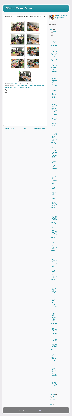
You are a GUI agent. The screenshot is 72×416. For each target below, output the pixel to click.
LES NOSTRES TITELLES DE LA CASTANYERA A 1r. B (54, 40)
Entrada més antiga (39, 128)
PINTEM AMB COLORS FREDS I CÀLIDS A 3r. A (54, 319)
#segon (21, 87)
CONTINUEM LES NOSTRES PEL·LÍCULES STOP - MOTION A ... (54, 217)
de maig (53, 390)
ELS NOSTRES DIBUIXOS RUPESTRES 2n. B (54, 376)
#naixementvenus (40, 85)
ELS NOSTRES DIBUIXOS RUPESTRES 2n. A (54, 345)
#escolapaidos (33, 85)
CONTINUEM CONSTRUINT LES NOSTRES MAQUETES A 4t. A (54, 382)
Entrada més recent (10, 128)
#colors (22, 85)
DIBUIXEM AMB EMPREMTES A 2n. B (54, 132)
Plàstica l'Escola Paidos (18, 8)
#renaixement (16, 87)
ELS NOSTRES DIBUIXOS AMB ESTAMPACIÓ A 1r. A (54, 87)
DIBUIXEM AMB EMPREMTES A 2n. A (54, 110)
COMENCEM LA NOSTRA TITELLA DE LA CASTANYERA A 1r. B (54, 125)
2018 (51, 29)
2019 (51, 27)
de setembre (54, 387)
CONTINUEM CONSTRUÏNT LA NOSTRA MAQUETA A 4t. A (54, 202)
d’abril (52, 392)
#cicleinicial (17, 85)
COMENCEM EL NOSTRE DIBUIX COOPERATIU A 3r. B (54, 48)
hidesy (40, 410)
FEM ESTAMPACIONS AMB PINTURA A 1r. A (54, 352)
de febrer (53, 396)
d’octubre (53, 34)
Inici (25, 128)
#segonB (25, 87)
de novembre (54, 31)
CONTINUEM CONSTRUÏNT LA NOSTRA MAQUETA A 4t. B (54, 175)
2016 (51, 404)
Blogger (53, 410)
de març (53, 394)
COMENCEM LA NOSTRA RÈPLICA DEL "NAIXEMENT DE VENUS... (54, 267)
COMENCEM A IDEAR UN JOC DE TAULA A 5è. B (54, 55)
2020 (51, 26)
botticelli (29, 87)
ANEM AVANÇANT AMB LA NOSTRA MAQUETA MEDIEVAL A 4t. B (54, 361)
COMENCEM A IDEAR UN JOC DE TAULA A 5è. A (54, 104)
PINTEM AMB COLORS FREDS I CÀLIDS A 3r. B (54, 313)
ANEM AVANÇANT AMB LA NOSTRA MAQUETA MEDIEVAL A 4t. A (54, 306)
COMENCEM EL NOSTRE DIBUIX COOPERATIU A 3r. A (54, 62)
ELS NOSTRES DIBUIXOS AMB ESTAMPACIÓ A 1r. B (54, 116)
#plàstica (7, 87)
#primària (11, 87)
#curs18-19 (26, 85)
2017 (51, 402)
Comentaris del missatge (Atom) (18, 131)
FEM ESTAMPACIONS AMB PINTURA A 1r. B (54, 368)
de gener (53, 399)
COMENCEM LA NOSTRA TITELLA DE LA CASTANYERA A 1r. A (54, 96)
